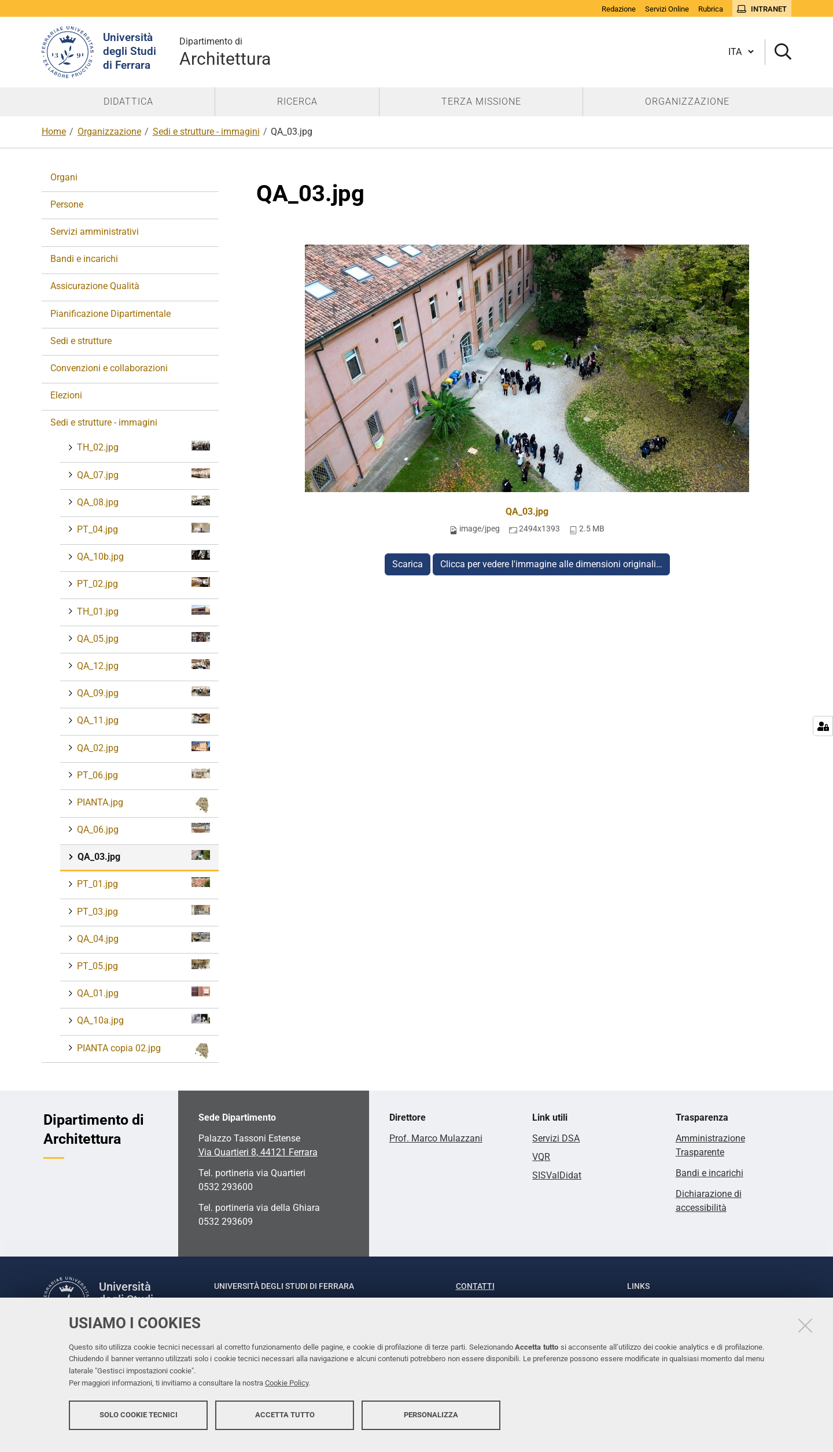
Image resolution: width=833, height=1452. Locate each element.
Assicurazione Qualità (94, 285)
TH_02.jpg (142, 447)
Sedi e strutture (81, 340)
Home (54, 131)
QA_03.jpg (527, 511)
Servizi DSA (556, 1138)
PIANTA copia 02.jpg (142, 1050)
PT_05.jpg (142, 965)
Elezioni (66, 395)
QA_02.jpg (142, 747)
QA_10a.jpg (142, 1020)
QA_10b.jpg (142, 556)
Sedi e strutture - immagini (206, 131)
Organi (64, 177)
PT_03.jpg (142, 911)
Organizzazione (109, 131)
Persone (66, 204)
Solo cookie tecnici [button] (138, 1421)
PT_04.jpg (142, 529)
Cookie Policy (286, 1390)
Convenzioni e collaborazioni (109, 368)
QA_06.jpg (142, 829)
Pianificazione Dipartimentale (110, 313)
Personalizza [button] (431, 1421)
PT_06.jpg (142, 775)
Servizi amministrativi (94, 231)
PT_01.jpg (142, 883)
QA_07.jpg (142, 474)
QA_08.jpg (142, 502)
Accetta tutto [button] (285, 1421)
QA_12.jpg (142, 665)
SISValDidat (556, 1175)
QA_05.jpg (142, 638)
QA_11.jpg (142, 720)
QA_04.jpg (142, 938)
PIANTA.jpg (142, 805)
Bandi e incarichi (84, 258)
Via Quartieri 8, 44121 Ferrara (258, 1152)
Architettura (225, 52)
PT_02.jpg (142, 583)
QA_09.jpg (142, 692)
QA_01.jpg (142, 993)
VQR (541, 1156)
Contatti (475, 1286)
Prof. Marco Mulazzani (435, 1138)
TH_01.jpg (142, 611)
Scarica (407, 564)
